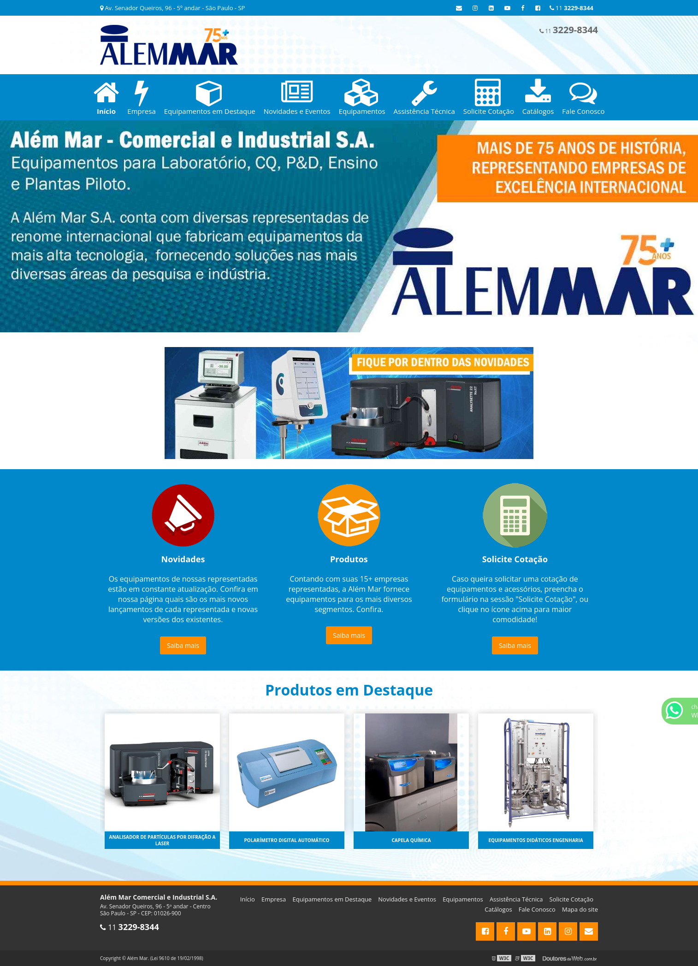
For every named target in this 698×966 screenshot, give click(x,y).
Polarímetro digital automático (287, 840)
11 (571, 8)
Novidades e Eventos (407, 899)
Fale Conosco (537, 909)
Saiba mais (183, 645)
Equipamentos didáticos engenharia (535, 840)
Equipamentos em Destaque (332, 899)
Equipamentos (463, 899)
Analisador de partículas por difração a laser (162, 840)
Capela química (411, 840)
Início (247, 899)
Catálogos (498, 909)
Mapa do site (580, 909)
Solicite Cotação (571, 899)
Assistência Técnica (516, 899)
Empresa (273, 899)
